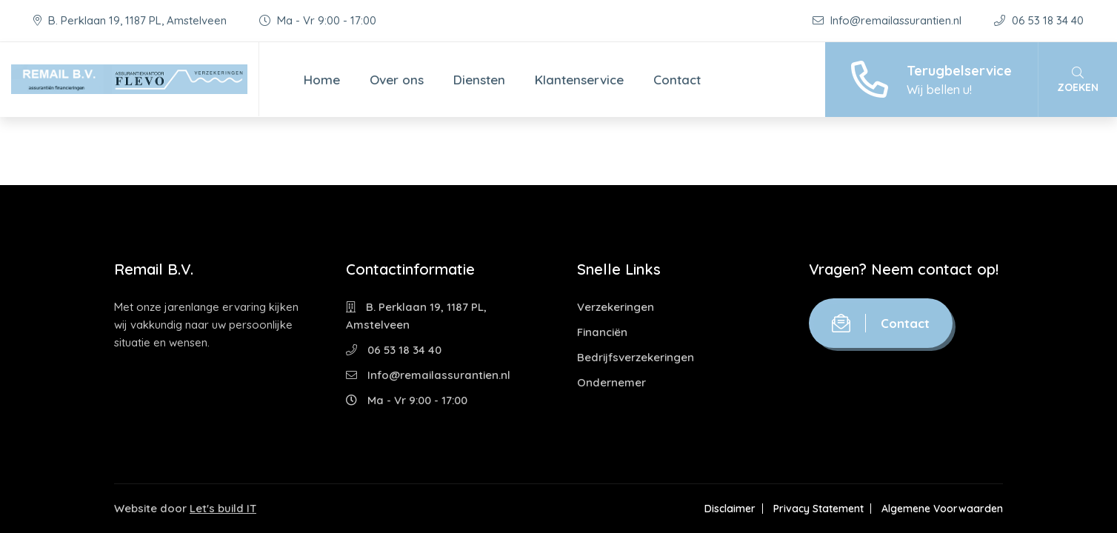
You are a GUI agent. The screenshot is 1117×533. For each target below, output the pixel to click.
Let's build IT (223, 508)
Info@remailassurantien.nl (888, 20)
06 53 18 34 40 (1039, 20)
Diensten (479, 79)
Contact (677, 79)
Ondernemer (611, 382)
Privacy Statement (818, 508)
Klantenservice (579, 79)
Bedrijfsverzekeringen (635, 357)
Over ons (397, 79)
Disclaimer (730, 508)
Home (322, 79)
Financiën (602, 332)
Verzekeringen (615, 307)
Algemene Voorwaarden (942, 508)
